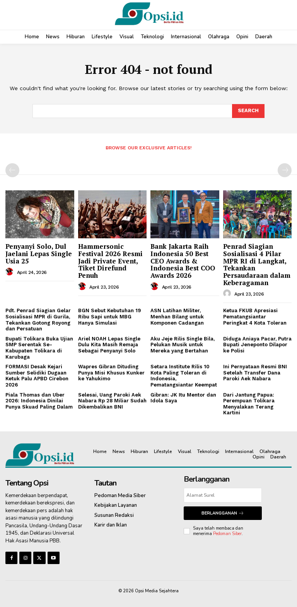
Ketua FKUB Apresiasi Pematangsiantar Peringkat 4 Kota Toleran (255, 316)
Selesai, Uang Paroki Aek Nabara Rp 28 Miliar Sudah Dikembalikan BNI (112, 401)
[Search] (248, 111)
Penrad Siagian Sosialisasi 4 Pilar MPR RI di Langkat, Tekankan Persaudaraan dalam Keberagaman (256, 264)
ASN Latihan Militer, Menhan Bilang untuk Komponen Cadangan (177, 316)
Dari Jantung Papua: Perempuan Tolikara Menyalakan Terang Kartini (249, 404)
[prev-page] (12, 170)
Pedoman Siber (227, 534)
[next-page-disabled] (285, 170)
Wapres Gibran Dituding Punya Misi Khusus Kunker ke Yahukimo (111, 372)
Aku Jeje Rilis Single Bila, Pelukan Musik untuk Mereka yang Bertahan (182, 345)
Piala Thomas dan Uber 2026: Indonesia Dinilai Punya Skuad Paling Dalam (39, 401)
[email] (223, 495)
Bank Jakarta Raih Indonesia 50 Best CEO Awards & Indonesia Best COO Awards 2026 (182, 261)
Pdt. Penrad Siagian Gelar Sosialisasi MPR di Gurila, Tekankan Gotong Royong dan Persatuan (38, 320)
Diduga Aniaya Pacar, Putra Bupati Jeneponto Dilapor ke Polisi (257, 345)
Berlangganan (222, 513)
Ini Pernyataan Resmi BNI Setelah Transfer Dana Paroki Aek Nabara (255, 372)
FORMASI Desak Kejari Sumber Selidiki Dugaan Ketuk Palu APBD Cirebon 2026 (36, 376)
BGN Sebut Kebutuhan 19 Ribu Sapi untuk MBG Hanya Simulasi (109, 316)
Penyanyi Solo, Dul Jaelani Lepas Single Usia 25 (38, 253)
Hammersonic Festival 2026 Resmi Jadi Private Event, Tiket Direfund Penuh (110, 261)
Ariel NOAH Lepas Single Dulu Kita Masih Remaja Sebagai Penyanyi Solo (109, 345)
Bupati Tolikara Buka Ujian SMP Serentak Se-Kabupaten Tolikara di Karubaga (39, 348)
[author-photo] (10, 272)
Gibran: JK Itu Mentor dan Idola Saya (183, 398)
